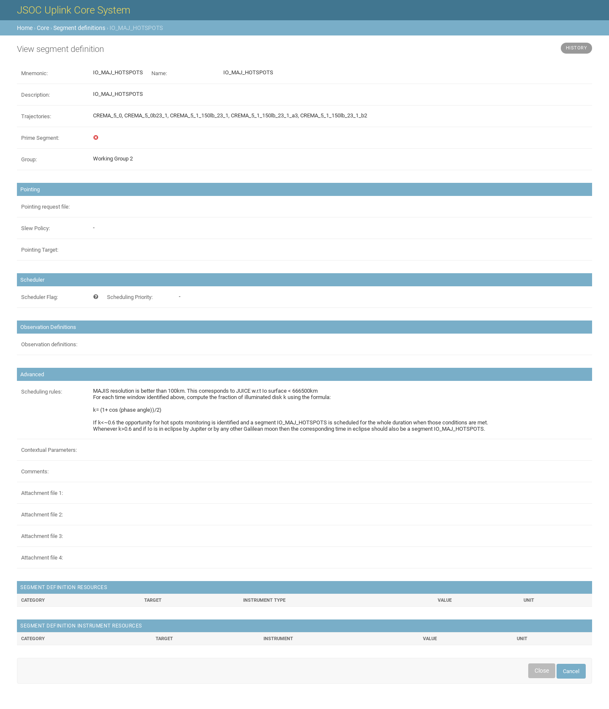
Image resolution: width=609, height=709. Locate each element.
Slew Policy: (35, 228)
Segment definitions (79, 27)
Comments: (35, 471)
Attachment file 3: (42, 536)
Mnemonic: (34, 73)
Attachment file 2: (42, 514)
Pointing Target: (39, 250)
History (576, 48)
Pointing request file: (45, 207)
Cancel (571, 671)
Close (542, 670)
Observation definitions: (49, 344)
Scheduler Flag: (39, 297)
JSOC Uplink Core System (73, 10)
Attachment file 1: (42, 493)
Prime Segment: (40, 138)
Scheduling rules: (41, 391)
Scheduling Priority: (130, 297)
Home (25, 27)
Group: (29, 159)
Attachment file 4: (42, 557)
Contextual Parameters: (49, 450)
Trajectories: (36, 116)
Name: (159, 73)
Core (43, 27)
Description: (35, 95)
